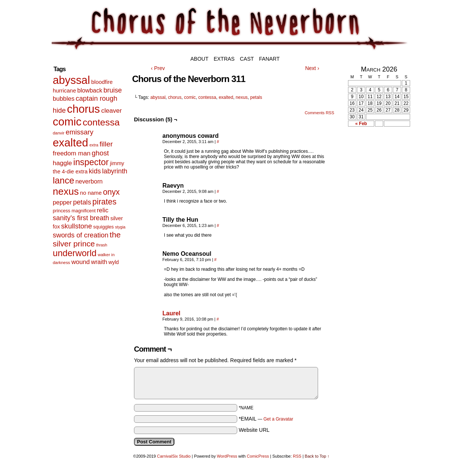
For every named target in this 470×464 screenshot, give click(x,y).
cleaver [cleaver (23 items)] (111, 110)
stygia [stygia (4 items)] (120, 227)
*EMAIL (266, 419)
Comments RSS (319, 112)
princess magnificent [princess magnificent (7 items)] (74, 210)
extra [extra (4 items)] (93, 145)
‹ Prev (158, 68)
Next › (312, 68)
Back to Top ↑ (317, 456)
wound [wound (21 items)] (80, 262)
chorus (174, 97)
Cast (247, 59)
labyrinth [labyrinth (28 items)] (115, 171)
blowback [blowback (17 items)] (90, 90)
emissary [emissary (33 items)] (79, 132)
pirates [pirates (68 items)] (104, 201)
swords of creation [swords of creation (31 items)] (81, 235)
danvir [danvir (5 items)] (58, 133)
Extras (224, 59)
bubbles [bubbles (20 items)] (63, 98)
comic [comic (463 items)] (67, 121)
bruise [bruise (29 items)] (112, 90)
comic (190, 97)
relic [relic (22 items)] (103, 210)
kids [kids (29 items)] (95, 171)
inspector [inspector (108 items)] (91, 162)
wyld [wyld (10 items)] (114, 262)
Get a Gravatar (278, 419)
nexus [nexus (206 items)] (66, 191)
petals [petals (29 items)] (82, 202)
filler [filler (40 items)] (106, 144)
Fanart (269, 59)
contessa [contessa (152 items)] (101, 122)
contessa (207, 97)
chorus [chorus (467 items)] (83, 109)
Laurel (171, 313)
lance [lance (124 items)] (63, 180)
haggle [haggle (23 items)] (62, 163)
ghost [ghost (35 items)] (100, 153)
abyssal (158, 97)
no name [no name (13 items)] (91, 192)
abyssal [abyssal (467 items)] (71, 80)
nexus (242, 97)
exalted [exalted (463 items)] (70, 142)
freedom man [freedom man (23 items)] (72, 153)
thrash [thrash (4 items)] (101, 245)
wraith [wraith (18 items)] (99, 261)
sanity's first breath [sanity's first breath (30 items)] (81, 218)
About (199, 59)
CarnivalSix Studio (174, 456)
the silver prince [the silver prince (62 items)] (86, 239)
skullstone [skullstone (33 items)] (76, 226)
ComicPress (258, 456)
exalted (226, 97)
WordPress (227, 456)
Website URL (254, 430)
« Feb (361, 123)
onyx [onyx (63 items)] (111, 192)
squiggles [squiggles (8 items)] (103, 227)
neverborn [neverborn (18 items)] (89, 181)
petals (256, 97)
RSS (297, 456)
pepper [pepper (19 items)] (62, 202)
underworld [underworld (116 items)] (75, 253)
